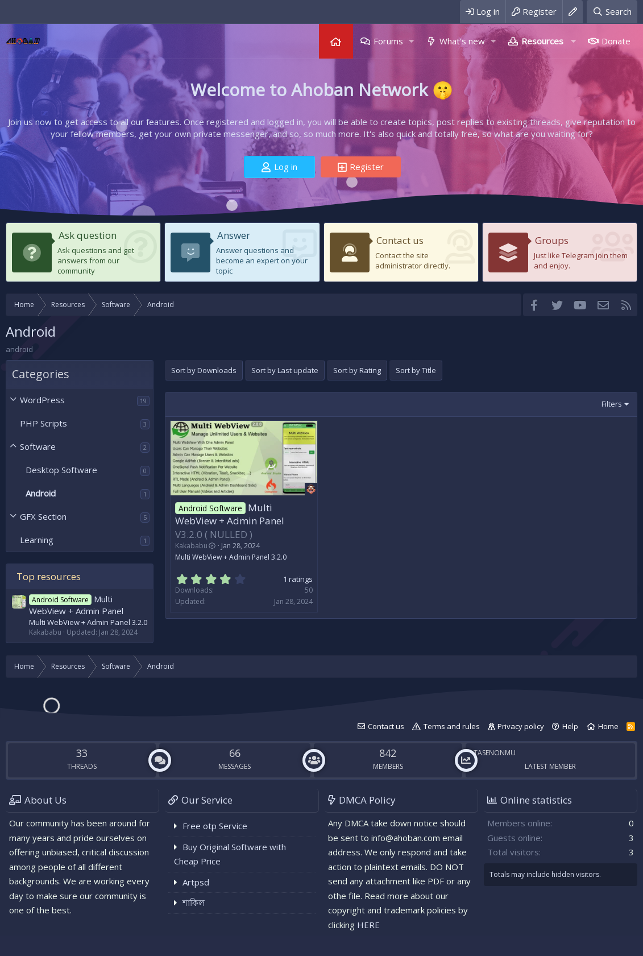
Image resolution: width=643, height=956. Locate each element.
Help (570, 726)
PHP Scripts (43, 423)
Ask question (88, 235)
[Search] (612, 11)
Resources (542, 41)
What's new (462, 41)
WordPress (42, 399)
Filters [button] (611, 404)
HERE (368, 924)
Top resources (48, 576)
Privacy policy (520, 726)
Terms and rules (452, 726)
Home (336, 41)
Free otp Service (214, 825)
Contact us (400, 240)
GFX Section (43, 516)
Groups (552, 240)
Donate (615, 41)
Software (38, 446)
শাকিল (193, 902)
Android (41, 493)
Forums (388, 41)
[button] (411, 41)
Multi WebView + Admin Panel (76, 604)
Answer (233, 235)
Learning (36, 539)
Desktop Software (61, 469)
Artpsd (195, 882)
